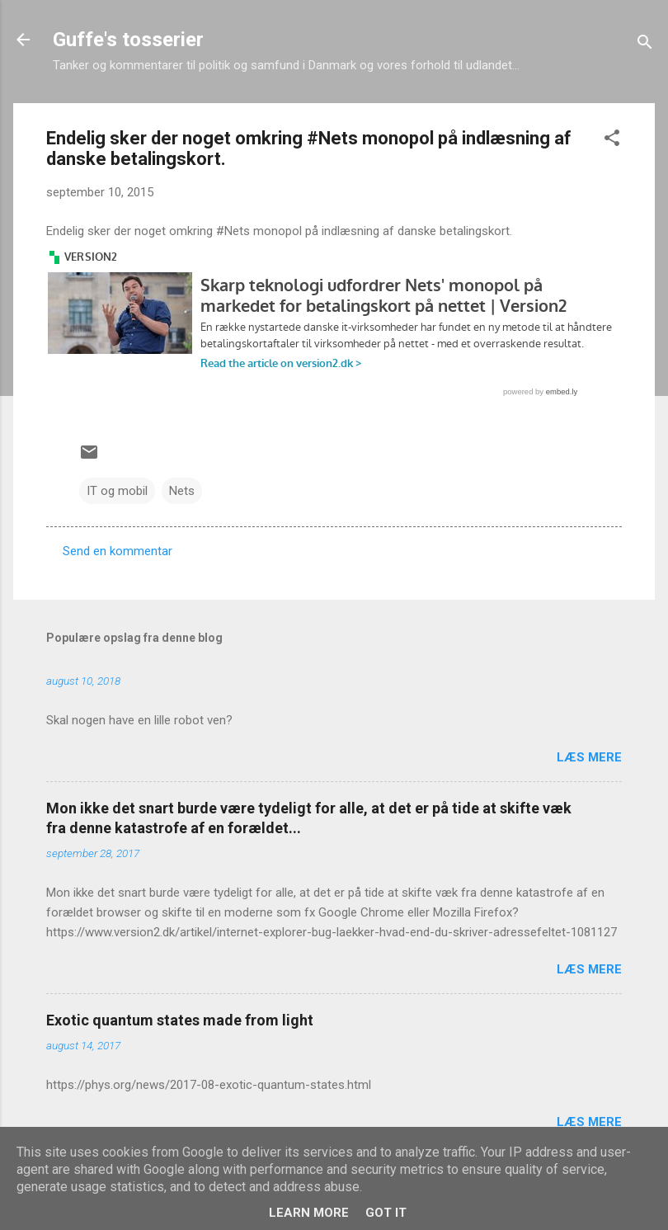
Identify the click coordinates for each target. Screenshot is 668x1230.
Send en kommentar (117, 551)
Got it (386, 1212)
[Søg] (645, 45)
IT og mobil (117, 490)
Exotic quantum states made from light (179, 1020)
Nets (182, 490)
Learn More (309, 1212)
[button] (612, 140)
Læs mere (589, 757)
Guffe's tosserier (128, 39)
